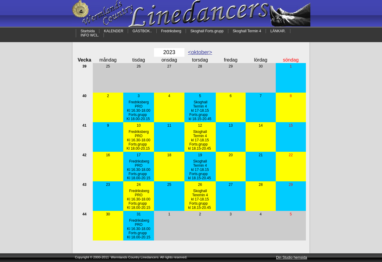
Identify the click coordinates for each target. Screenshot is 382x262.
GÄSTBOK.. (142, 31)
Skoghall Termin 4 (247, 31)
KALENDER (113, 31)
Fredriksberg (171, 31)
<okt (193, 52)
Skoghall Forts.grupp (207, 31)
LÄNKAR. (278, 31)
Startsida (88, 31)
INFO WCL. (90, 35)
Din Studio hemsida (291, 257)
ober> (205, 52)
